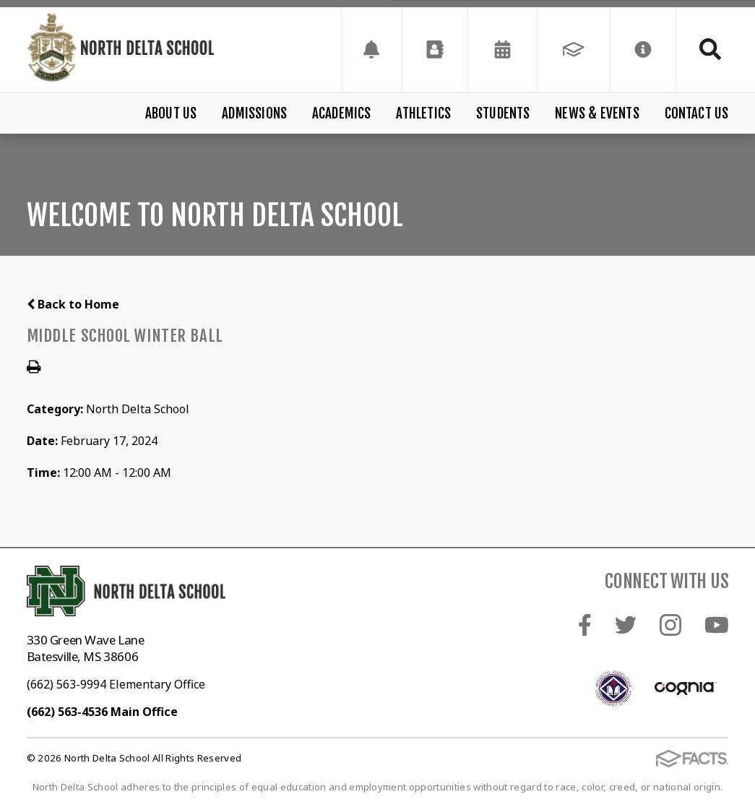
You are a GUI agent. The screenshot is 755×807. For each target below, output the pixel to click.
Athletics (423, 113)
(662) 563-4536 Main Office (102, 712)
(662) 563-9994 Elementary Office (116, 684)
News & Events (597, 113)
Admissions (254, 113)
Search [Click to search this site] (710, 49)
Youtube (716, 625)
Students (503, 113)
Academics (341, 113)
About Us (171, 113)
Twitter (626, 625)
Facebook (585, 625)
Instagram (670, 625)
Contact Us (697, 113)
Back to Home (73, 304)
